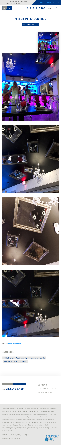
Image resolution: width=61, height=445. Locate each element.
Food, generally (21, 358)
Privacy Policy (17, 435)
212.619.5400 (36, 8)
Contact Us (50, 3)
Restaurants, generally (37, 358)
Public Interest (8, 358)
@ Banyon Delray (14, 343)
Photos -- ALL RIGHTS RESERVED (15, 361)
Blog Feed (27, 435)
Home (41, 3)
